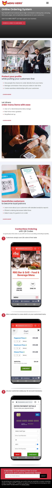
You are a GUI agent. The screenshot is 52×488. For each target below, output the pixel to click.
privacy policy (25, 484)
